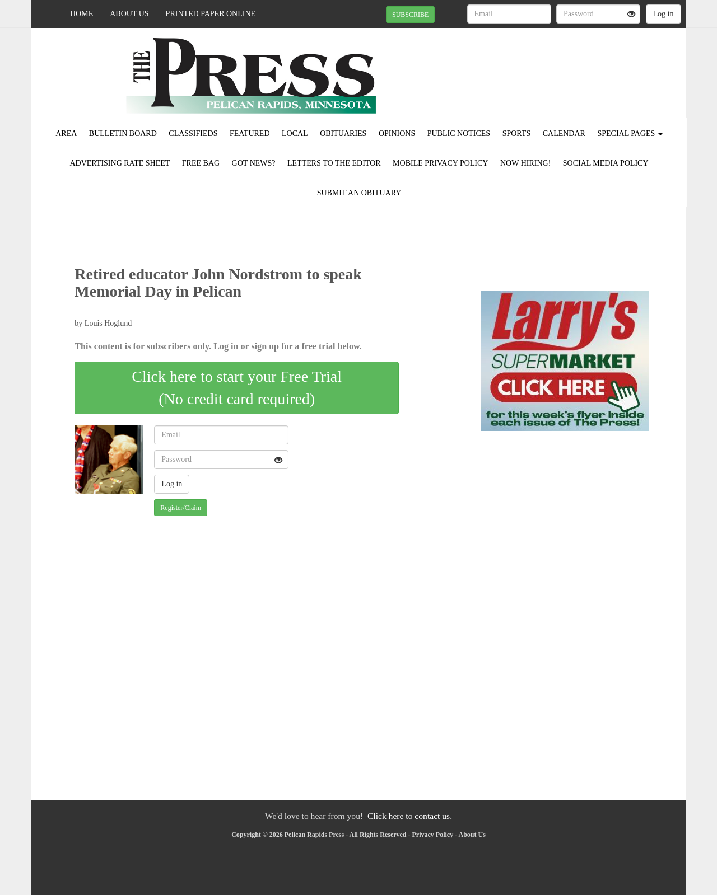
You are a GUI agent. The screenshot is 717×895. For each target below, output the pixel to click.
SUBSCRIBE (410, 14)
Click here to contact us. (409, 816)
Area (66, 133)
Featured (250, 133)
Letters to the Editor (334, 163)
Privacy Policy (433, 834)
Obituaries (343, 133)
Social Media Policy (606, 163)
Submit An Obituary (359, 193)
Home (81, 14)
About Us (129, 14)
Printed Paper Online (211, 14)
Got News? (254, 163)
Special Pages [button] (629, 133)
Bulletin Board (123, 133)
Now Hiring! (525, 163)
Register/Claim (180, 508)
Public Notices (458, 133)
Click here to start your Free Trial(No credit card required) (237, 387)
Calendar (564, 133)
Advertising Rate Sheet (119, 163)
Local (295, 133)
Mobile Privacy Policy (440, 163)
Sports (516, 133)
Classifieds (193, 133)
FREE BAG (201, 163)
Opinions (397, 133)
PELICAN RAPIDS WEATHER (583, 67)
